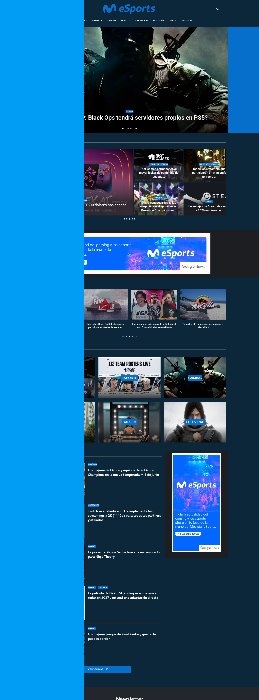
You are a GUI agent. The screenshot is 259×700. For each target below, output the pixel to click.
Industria (159, 20)
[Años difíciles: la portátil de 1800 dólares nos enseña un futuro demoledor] (83, 182)
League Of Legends (76, 20)
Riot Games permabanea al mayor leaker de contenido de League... (158, 172)
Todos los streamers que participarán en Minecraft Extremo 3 (209, 172)
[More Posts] (98, 669)
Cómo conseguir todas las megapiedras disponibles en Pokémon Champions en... (158, 206)
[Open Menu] (222, 9)
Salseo (173, 20)
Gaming (111, 20)
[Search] (217, 9)
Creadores (141, 20)
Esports (97, 20)
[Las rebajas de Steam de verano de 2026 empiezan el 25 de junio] (209, 199)
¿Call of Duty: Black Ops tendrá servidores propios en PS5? (129, 117)
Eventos (125, 20)
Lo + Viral (188, 20)
